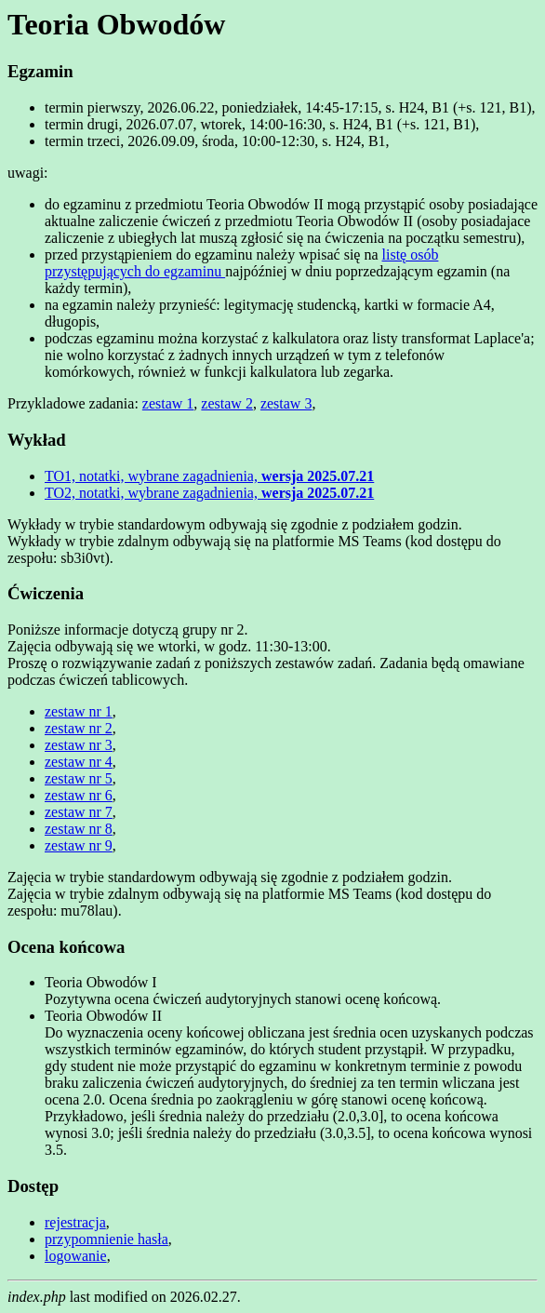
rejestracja (75, 1222)
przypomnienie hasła (106, 1239)
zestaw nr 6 (79, 795)
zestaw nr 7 (79, 812)
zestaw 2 (227, 403)
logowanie (76, 1256)
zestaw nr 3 (79, 745)
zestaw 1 (168, 403)
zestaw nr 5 (79, 778)
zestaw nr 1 (79, 711)
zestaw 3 (286, 403)
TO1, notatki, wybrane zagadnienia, (209, 476)
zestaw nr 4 (79, 762)
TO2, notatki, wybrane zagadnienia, (209, 493)
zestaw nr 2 (79, 728)
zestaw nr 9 (79, 845)
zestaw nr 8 (79, 829)
